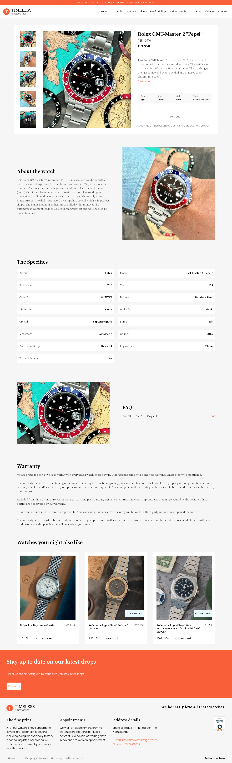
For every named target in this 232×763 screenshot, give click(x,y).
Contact (222, 11)
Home (103, 11)
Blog (198, 11)
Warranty (56, 758)
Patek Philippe (158, 11)
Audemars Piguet (137, 11)
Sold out (175, 116)
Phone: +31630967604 (126, 744)
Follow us (14, 686)
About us (210, 11)
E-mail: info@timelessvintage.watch (135, 740)
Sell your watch (74, 758)
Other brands (178, 11)
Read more (144, 81)
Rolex (120, 11)
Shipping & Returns (36, 758)
